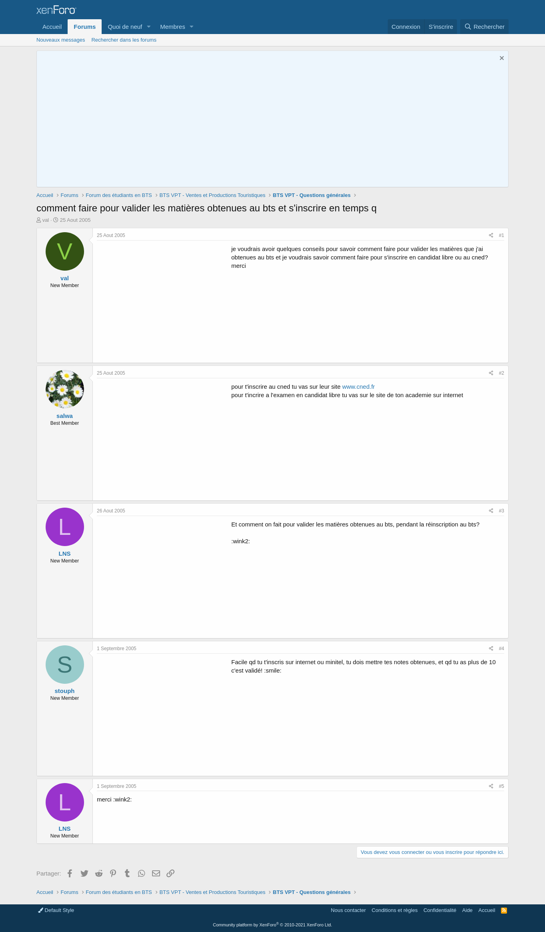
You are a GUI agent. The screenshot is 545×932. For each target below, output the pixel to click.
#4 (501, 648)
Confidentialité (439, 910)
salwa (64, 415)
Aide (467, 910)
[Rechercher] (484, 26)
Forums (85, 26)
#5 (501, 786)
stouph (65, 690)
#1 (501, 235)
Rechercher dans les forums (123, 40)
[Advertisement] (164, 301)
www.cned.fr (358, 386)
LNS (65, 553)
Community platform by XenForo (272, 924)
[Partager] (491, 235)
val (45, 220)
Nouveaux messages (60, 40)
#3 (501, 511)
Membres (172, 26)
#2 (501, 373)
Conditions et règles (395, 910)
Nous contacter (348, 910)
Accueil (52, 26)
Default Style (56, 910)
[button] (148, 26)
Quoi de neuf (125, 26)
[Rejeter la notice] (500, 59)
